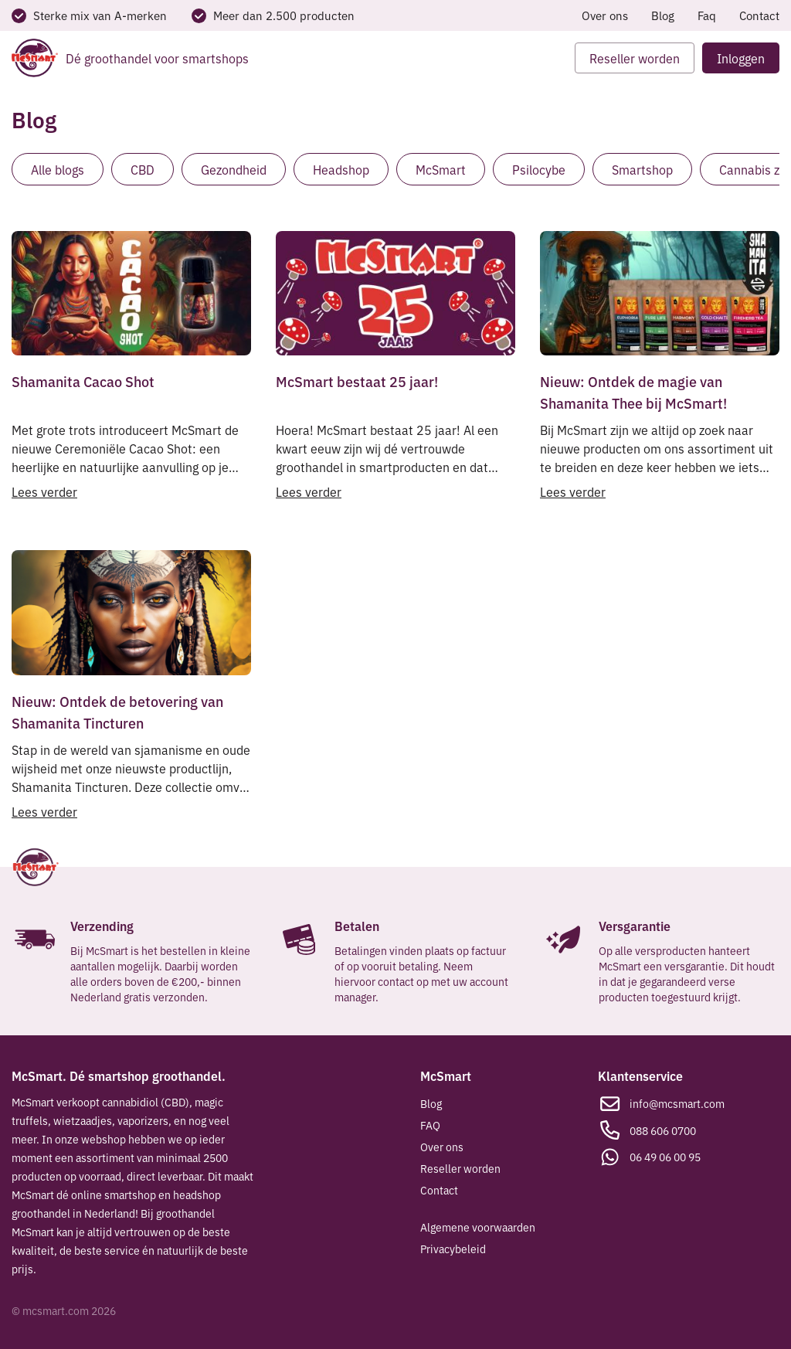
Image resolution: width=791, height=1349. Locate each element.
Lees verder (44, 491)
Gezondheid (233, 169)
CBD (142, 169)
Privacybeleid (453, 1248)
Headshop (341, 169)
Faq (707, 15)
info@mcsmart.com (677, 1103)
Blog (662, 15)
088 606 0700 (663, 1130)
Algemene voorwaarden (477, 1227)
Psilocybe (538, 169)
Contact (759, 15)
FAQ (430, 1125)
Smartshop (642, 169)
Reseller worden (460, 1168)
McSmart (441, 169)
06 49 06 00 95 (665, 1156)
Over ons (605, 15)
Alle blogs (57, 169)
